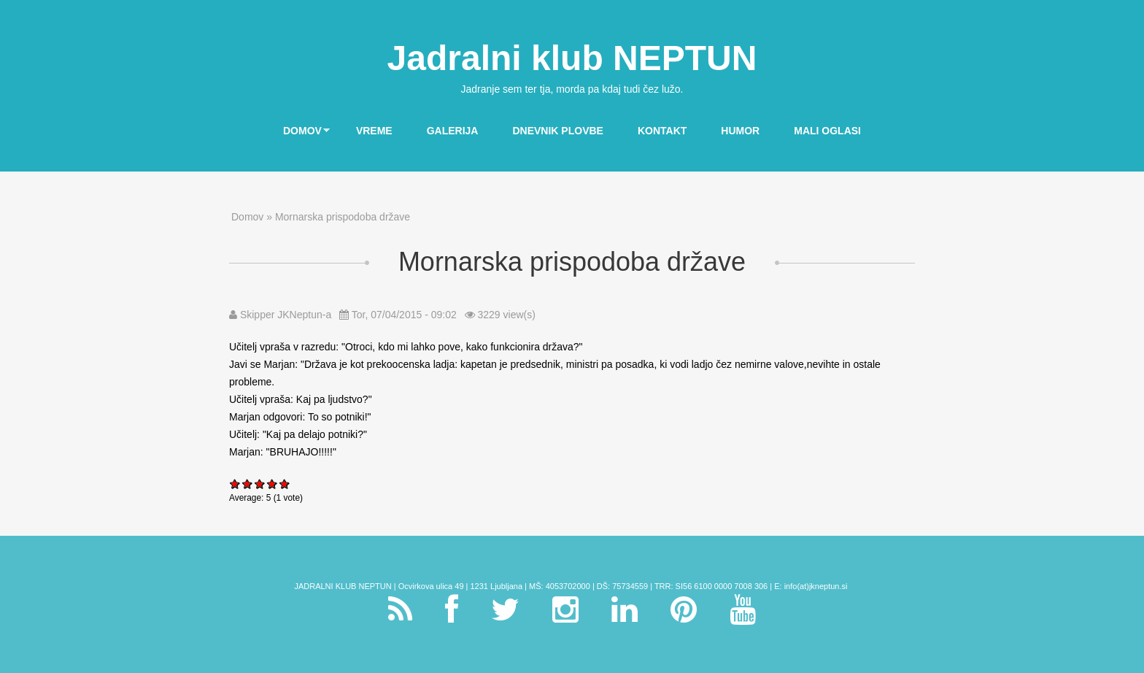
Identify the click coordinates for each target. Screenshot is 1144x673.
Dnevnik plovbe (557, 130)
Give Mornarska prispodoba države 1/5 (235, 483)
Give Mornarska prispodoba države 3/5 (260, 483)
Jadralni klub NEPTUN (572, 58)
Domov (298, 131)
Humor (740, 130)
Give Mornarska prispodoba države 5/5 (285, 483)
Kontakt (662, 130)
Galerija (453, 130)
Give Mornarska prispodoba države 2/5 (247, 483)
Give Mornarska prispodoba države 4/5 (272, 483)
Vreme (374, 130)
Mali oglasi (827, 130)
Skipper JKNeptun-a (285, 314)
